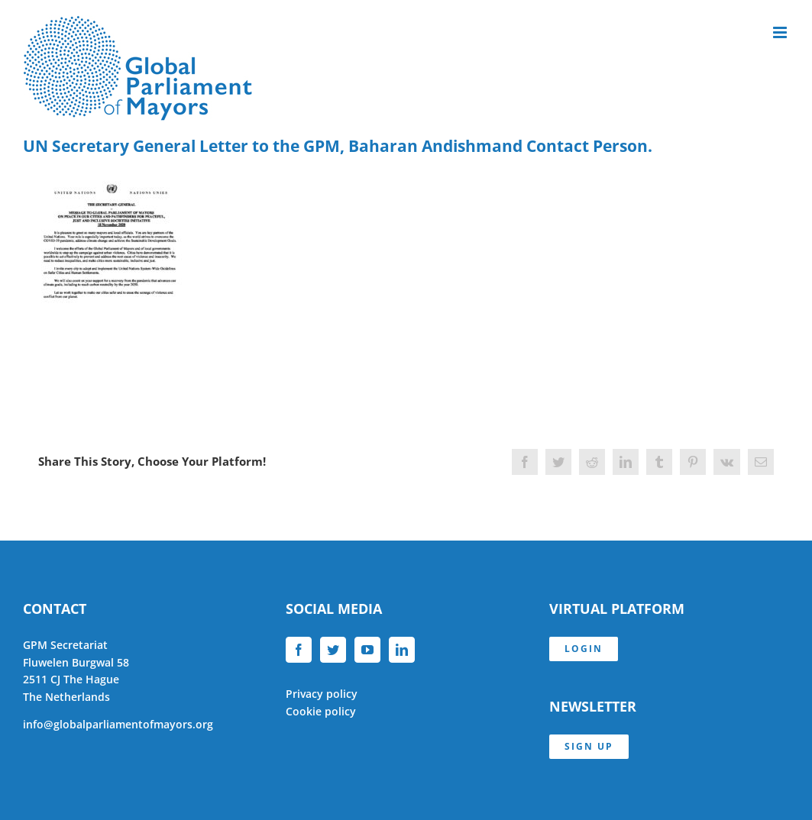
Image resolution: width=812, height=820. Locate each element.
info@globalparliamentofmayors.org (118, 724)
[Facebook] (299, 650)
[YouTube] (367, 650)
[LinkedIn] (402, 650)
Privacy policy (321, 693)
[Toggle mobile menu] (781, 32)
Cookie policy (321, 711)
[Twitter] (333, 650)
